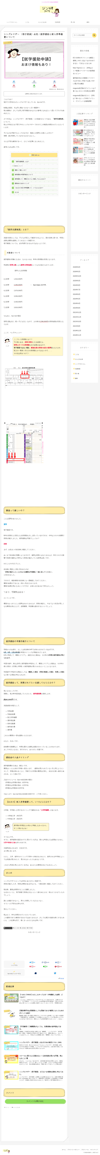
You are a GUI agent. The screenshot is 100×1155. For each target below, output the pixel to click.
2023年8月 (76, 308)
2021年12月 (77, 312)
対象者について (18, 166)
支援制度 (77, 369)
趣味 (76, 378)
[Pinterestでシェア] (54, 86)
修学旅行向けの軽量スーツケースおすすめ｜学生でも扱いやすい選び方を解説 (84, 81)
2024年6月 (76, 294)
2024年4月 (76, 303)
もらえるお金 (8, 928)
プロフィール (85, 1149)
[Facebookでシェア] (34, 82)
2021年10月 (77, 321)
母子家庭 (29, 928)
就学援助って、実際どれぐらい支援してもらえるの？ (30, 179)
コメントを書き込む (35, 1101)
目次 (33, 155)
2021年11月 (77, 317)
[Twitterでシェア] (14, 82)
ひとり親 (16, 928)
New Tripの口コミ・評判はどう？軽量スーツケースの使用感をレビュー (84, 70)
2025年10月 (77, 276)
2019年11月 (77, 335)
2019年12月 (77, 330)
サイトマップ (94, 1149)
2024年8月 (76, 285)
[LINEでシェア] (34, 86)
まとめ (17, 192)
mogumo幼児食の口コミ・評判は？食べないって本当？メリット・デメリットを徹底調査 (84, 98)
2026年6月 (76, 267)
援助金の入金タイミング (22, 183)
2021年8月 (76, 326)
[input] (84, 35)
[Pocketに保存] (14, 86)
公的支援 (23, 928)
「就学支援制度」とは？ (22, 161)
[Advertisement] (34, 211)
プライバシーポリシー (73, 1149)
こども (77, 354)
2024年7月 (76, 290)
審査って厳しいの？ (20, 170)
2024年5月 (76, 299)
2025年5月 (76, 281)
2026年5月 (76, 271)
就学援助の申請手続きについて (24, 174)
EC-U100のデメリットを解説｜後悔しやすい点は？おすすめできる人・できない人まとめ (84, 60)
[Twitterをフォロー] (55, 973)
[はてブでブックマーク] (54, 82)
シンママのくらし (80, 364)
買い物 (77, 373)
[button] (94, 35)
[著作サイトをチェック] (35, 973)
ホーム (64, 1149)
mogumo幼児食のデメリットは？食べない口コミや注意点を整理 (84, 89)
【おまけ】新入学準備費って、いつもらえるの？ (29, 188)
